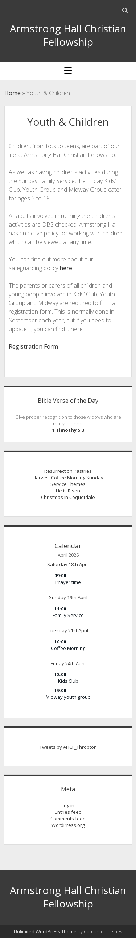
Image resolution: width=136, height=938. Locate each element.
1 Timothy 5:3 (68, 430)
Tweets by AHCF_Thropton (68, 747)
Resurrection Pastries (68, 471)
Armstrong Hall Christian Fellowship (68, 35)
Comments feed (68, 818)
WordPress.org (68, 825)
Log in (68, 805)
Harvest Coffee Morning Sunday (68, 477)
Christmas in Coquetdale (68, 497)
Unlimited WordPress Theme (45, 931)
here (65, 268)
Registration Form (33, 346)
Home (12, 93)
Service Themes (68, 484)
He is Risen (68, 490)
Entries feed (68, 812)
